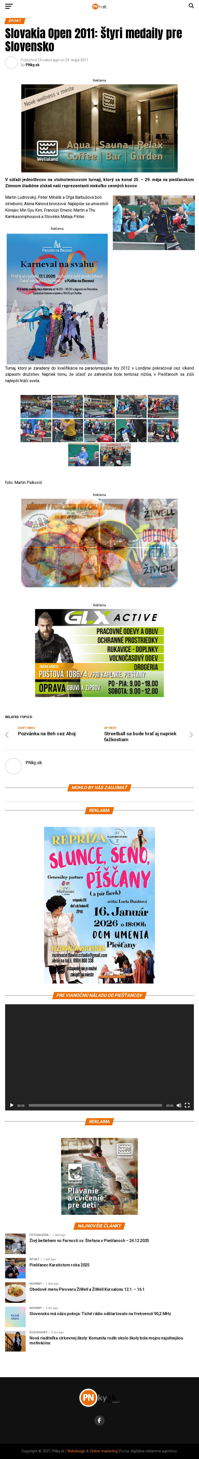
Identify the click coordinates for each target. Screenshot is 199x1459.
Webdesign (76, 1451)
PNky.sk (32, 65)
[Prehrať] (11, 1105)
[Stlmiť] (179, 1105)
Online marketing (104, 1451)
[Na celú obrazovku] (187, 1105)
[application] (99, 1057)
